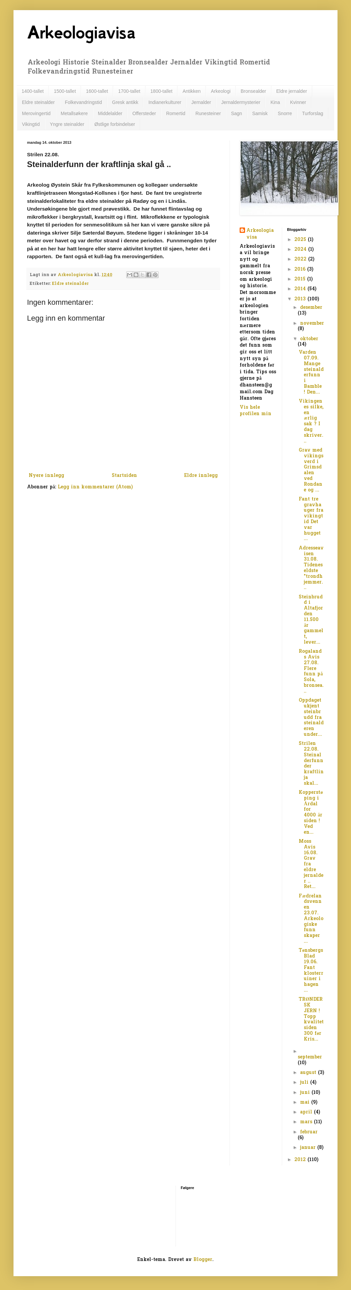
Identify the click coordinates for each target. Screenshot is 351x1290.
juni (306, 1092)
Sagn (236, 113)
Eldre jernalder (291, 91)
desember (311, 307)
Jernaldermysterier (240, 102)
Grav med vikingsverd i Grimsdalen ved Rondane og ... (311, 470)
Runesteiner (208, 113)
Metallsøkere (74, 113)
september (310, 1057)
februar (309, 1132)
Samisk (260, 113)
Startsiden (124, 475)
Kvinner (298, 102)
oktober (309, 339)
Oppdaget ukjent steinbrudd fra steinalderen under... (311, 717)
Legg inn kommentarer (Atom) (95, 487)
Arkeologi (221, 91)
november (312, 323)
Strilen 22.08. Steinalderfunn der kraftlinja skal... (311, 763)
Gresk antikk (125, 102)
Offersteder (144, 113)
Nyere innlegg (46, 475)
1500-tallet (65, 91)
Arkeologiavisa (81, 32)
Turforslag (312, 113)
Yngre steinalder (67, 124)
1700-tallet (129, 91)
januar (308, 1147)
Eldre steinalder (38, 102)
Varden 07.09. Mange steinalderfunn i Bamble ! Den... (311, 372)
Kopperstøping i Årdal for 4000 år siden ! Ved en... (311, 812)
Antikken (192, 91)
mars (307, 1122)
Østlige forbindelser (114, 124)
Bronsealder (253, 91)
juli (305, 1082)
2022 (301, 259)
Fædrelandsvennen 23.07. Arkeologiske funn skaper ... (311, 919)
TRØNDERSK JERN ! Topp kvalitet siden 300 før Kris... (311, 1019)
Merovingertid (36, 113)
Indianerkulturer (164, 102)
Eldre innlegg (201, 475)
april (307, 1112)
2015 (300, 279)
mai (305, 1102)
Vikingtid (31, 124)
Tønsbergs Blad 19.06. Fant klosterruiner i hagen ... (311, 970)
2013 (300, 299)
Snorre (285, 113)
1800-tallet (161, 91)
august (309, 1072)
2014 (300, 289)
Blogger (202, 1259)
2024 (301, 249)
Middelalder (110, 113)
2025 (301, 239)
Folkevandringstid (83, 102)
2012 (300, 1159)
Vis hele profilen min (255, 411)
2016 (300, 269)
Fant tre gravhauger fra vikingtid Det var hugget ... (311, 519)
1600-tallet (97, 91)
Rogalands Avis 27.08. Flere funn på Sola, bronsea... (311, 671)
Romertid (175, 113)
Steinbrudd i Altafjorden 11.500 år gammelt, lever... (311, 620)
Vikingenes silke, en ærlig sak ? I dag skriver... (311, 421)
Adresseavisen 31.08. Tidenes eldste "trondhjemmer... (311, 568)
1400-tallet (33, 91)
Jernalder (201, 102)
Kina (275, 102)
